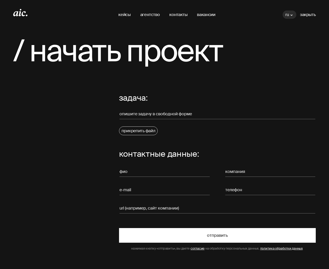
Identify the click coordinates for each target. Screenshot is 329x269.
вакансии (206, 14)
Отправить (217, 235)
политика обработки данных (281, 248)
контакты (178, 14)
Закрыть (308, 14)
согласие (197, 248)
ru (289, 14)
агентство (150, 14)
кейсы (124, 14)
